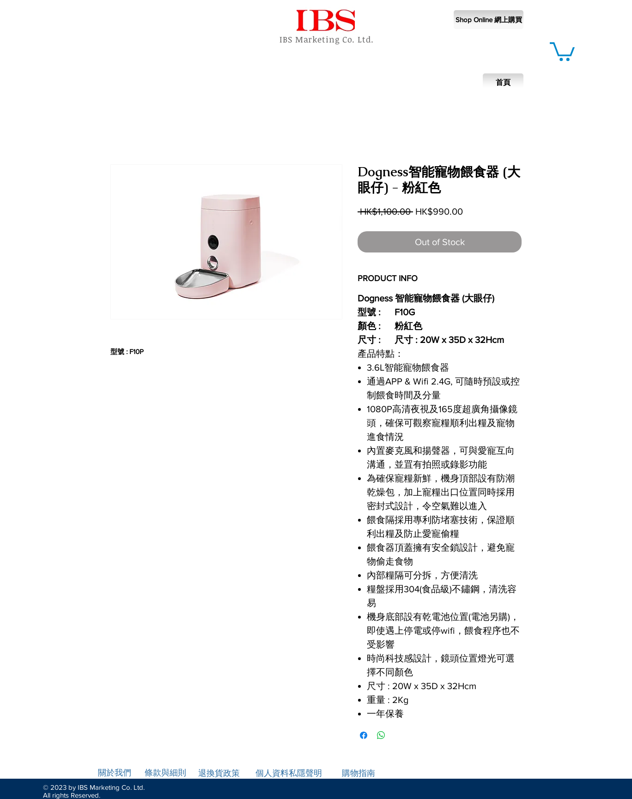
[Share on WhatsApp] (381, 735)
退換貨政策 (219, 773)
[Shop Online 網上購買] (488, 19)
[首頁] (503, 82)
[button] (562, 50)
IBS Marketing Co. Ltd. (327, 39)
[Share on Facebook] (363, 735)
